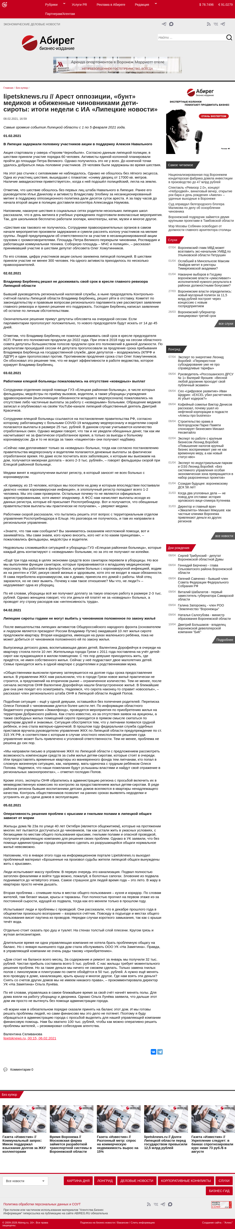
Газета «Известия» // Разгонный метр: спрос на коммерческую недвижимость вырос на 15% (117, 1144)
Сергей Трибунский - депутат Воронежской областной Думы (201, 557)
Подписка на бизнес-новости (97, 1222)
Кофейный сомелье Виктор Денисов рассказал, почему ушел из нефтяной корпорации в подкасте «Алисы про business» (205, 410)
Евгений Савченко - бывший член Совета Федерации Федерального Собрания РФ (203, 582)
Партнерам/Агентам (60, 14)
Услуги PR (79, 4)
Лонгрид (174, 349)
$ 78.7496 (206, 4)
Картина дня (78, 1181)
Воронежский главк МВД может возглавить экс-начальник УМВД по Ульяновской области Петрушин (204, 251)
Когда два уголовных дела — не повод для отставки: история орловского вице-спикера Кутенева (204, 496)
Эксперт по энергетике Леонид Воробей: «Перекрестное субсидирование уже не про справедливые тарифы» (201, 362)
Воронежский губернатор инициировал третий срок (197, 314)
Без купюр (9, 1094)
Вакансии (123, 1222)
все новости (224, 536)
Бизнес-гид (219, 1191)
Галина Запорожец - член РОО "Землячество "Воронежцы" (201, 607)
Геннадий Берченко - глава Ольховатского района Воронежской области (205, 569)
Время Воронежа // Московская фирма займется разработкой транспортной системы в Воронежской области (71, 1144)
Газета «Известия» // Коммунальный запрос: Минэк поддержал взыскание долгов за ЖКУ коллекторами (24, 1144)
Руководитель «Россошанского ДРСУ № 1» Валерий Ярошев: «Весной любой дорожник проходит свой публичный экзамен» (206, 379)
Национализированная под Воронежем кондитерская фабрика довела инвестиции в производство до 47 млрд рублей (200, 178)
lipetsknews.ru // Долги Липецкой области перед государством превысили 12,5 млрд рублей (165, 1142)
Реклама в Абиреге (111, 4)
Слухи (172, 240)
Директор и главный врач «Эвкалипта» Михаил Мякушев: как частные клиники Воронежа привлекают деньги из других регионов (204, 514)
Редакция (142, 4)
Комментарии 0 (21, 1069)
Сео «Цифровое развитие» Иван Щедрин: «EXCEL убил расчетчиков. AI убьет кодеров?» (205, 394)
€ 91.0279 (225, 4)
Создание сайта (211, 1222)
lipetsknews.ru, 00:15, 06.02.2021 (29, 1038)
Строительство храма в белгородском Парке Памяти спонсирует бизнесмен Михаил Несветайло (201, 427)
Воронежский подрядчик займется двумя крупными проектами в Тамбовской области (201, 218)
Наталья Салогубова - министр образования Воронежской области (204, 616)
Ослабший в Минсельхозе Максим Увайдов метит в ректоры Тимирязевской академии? (203, 264)
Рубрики (51, 4)
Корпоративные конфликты (186, 1181)
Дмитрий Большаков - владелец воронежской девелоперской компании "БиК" (202, 628)
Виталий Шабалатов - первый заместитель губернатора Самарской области (206, 595)
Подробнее (224, 640)
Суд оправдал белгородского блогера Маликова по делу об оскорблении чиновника (196, 207)
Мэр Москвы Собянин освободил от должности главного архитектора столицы (199, 228)
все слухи (226, 323)
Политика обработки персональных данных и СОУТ (42, 1204)
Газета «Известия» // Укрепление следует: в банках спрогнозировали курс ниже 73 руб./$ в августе (212, 1144)
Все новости (15, 1181)
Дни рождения (178, 548)
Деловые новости (136, 1181)
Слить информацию (143, 1222)
